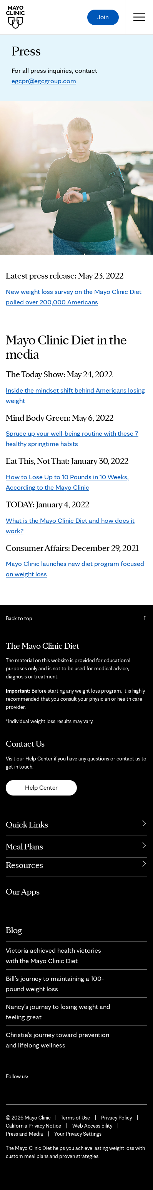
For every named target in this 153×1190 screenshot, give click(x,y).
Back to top (19, 618)
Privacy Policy (116, 1117)
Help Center (41, 787)
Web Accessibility (92, 1126)
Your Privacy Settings (77, 1134)
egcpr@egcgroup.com (44, 81)
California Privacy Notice (33, 1126)
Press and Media (24, 1134)
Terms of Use (75, 1117)
